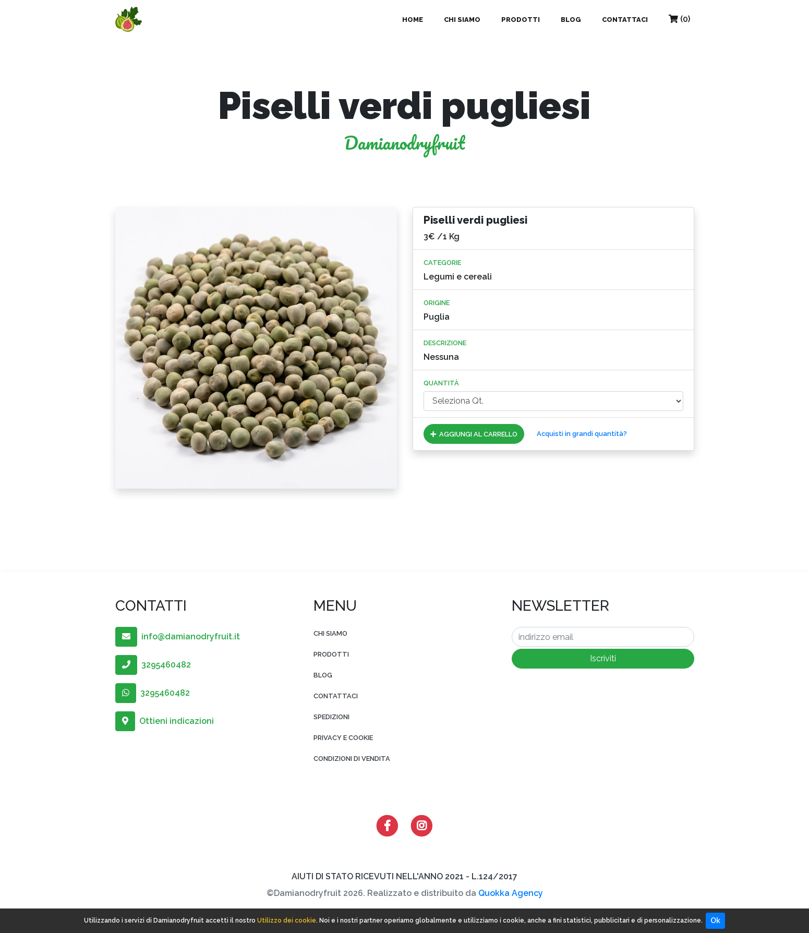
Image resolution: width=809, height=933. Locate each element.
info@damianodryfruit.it (177, 636)
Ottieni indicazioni (164, 721)
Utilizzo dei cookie (286, 920)
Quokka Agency (510, 893)
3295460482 (153, 665)
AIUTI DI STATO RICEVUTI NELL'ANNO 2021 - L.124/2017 (404, 876)
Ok (715, 920)
